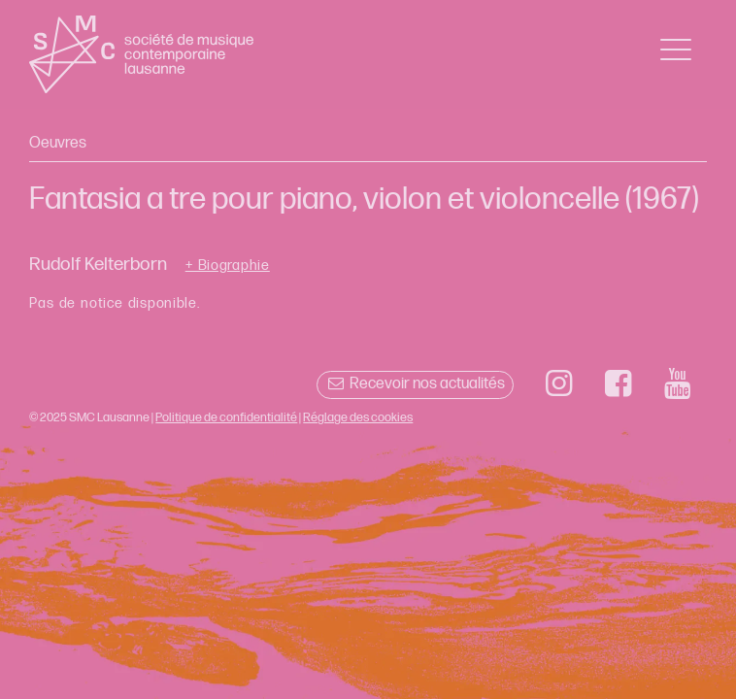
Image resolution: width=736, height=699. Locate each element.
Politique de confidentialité (226, 417)
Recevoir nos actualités (415, 384)
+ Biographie (227, 266)
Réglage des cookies (358, 417)
